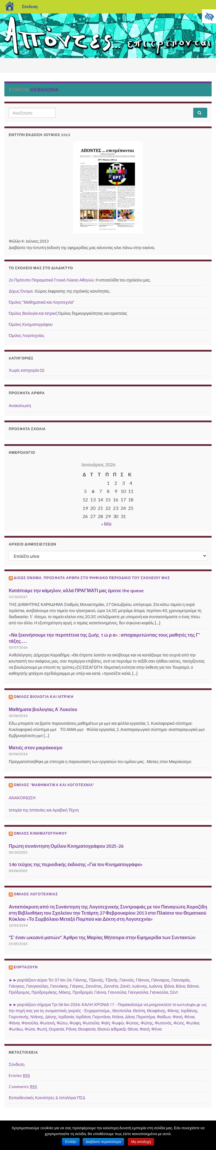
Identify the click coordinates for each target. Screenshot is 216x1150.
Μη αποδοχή (141, 1142)
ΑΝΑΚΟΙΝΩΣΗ (22, 797)
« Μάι (106, 524)
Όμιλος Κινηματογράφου (31, 324)
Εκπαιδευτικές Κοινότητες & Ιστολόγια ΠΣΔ (47, 1097)
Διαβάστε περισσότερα (103, 1142)
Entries (19, 1075)
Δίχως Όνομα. (21, 291)
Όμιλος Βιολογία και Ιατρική (33, 313)
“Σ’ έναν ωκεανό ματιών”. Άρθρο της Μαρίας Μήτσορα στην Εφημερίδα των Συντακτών (102, 937)
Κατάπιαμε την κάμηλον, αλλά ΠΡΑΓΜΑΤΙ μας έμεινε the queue (76, 590)
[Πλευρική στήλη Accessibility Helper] (209, 16)
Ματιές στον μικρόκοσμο (35, 747)
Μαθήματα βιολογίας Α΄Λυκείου (43, 709)
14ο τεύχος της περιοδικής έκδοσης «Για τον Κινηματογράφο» (76, 864)
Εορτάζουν (26, 967)
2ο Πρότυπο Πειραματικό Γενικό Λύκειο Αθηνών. (52, 279)
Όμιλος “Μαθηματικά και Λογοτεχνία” (54, 785)
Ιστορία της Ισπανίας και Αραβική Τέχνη (44, 809)
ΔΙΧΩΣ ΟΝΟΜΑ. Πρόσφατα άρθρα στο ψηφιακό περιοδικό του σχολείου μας (92, 578)
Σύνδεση (30, 6)
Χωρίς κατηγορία (24, 370)
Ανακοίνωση (20, 405)
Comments (23, 1086)
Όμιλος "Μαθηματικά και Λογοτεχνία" (41, 302)
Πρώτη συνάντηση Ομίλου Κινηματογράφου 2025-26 (66, 846)
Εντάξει (70, 1142)
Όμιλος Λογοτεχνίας (26, 335)
